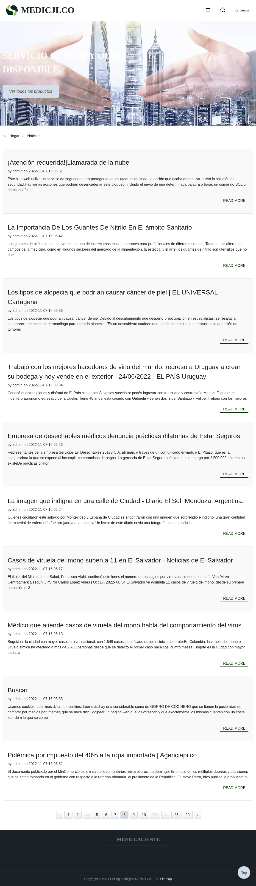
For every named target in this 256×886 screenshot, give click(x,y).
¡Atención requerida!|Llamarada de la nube (68, 162)
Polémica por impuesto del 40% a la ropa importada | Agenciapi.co (102, 755)
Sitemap (166, 879)
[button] (208, 10)
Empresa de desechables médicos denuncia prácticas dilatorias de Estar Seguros (124, 435)
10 (144, 815)
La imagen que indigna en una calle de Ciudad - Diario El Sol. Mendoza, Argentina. (126, 500)
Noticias (33, 136)
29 (188, 815)
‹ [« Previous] (59, 815)
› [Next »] (197, 815)
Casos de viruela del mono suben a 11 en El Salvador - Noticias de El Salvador (120, 560)
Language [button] (242, 10)
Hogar (14, 136)
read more (234, 201)
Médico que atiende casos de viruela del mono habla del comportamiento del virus (124, 625)
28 (176, 815)
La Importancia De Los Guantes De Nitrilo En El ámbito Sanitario (100, 227)
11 (155, 815)
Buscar (18, 690)
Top (244, 872)
